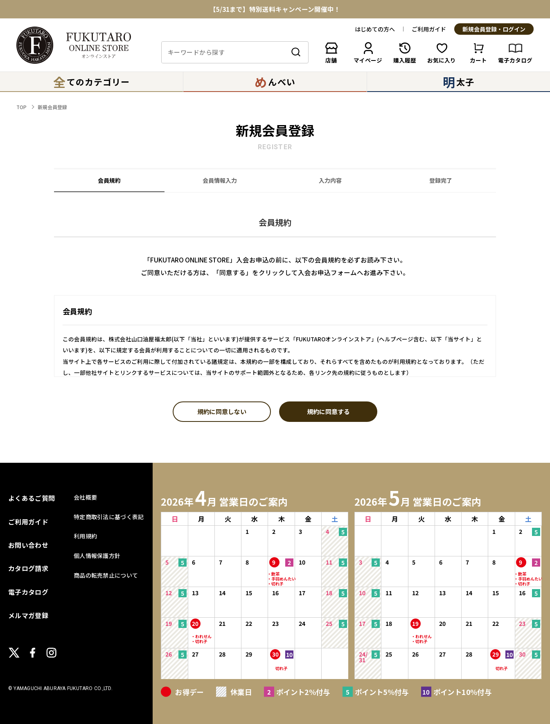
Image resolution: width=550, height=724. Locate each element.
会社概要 (85, 497)
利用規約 (85, 536)
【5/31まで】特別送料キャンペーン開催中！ (275, 9)
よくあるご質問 (31, 498)
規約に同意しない (221, 412)
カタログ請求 (28, 568)
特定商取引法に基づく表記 (109, 517)
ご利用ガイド (429, 29)
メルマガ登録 (28, 615)
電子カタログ (28, 592)
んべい (275, 82)
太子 (458, 82)
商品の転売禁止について (106, 575)
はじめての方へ (375, 29)
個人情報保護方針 (97, 555)
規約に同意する (328, 412)
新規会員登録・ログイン (493, 29)
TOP (21, 106)
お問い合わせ (28, 545)
